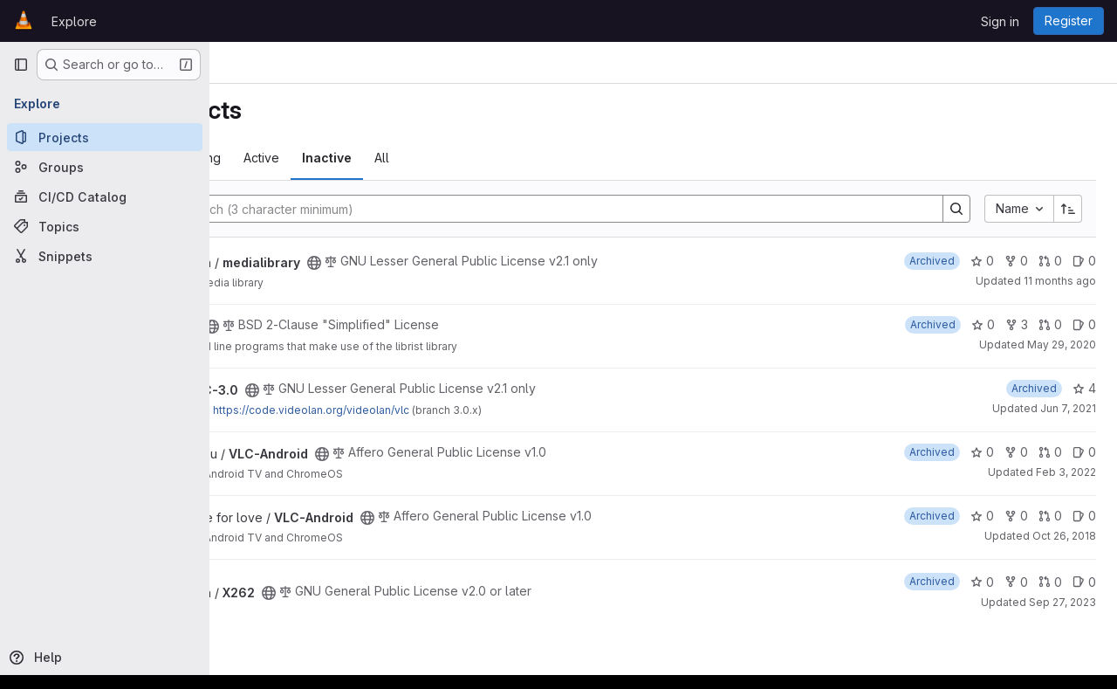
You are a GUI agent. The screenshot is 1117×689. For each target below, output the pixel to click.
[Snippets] (104, 256)
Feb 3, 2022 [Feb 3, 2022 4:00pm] (1066, 472)
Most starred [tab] (278, 157)
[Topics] (104, 226)
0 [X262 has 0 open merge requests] (1050, 582)
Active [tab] (430, 157)
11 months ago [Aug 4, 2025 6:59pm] (1060, 280)
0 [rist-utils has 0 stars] (983, 324)
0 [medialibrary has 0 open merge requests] (1050, 260)
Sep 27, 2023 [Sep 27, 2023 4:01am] (1062, 602)
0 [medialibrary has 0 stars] (982, 260)
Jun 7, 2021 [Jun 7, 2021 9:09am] (1068, 408)
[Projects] (104, 137)
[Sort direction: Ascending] (1068, 209)
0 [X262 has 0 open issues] (1084, 582)
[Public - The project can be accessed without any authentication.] (483, 263)
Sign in (1000, 21)
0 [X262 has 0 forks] (1016, 582)
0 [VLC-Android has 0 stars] (982, 451)
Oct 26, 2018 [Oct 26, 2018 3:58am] (1064, 535)
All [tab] (550, 157)
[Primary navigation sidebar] (21, 65)
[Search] (610, 208)
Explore (74, 21)
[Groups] (104, 167)
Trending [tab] (363, 157)
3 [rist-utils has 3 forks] (1016, 324)
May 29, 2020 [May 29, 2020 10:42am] (1061, 344)
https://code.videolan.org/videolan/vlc (479, 410)
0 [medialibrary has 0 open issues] (1084, 260)
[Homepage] (24, 21)
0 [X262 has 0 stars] (982, 582)
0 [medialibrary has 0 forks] (1016, 260)
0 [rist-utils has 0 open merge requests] (1050, 324)
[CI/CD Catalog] (104, 196)
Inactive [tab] (495, 157)
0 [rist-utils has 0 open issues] (1084, 324)
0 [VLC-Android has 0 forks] (1016, 451)
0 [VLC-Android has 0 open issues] (1084, 451)
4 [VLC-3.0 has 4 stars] (1084, 388)
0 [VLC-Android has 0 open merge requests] (1050, 451)
